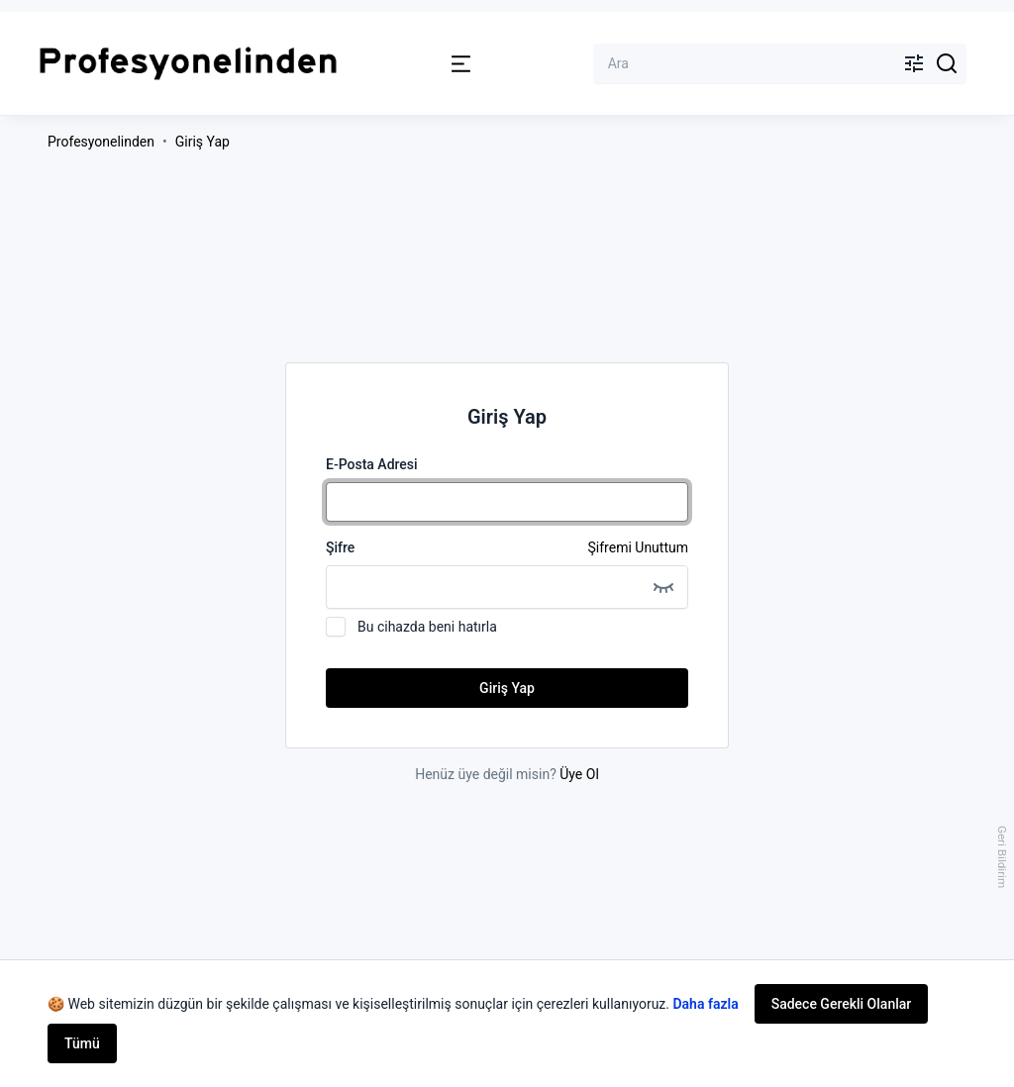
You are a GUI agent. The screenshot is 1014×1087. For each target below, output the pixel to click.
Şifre (507, 547)
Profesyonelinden (101, 141)
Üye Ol (579, 774)
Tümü (82, 1043)
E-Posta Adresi (372, 464)
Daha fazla (705, 1004)
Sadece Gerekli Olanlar (841, 1004)
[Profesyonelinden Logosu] (188, 64)
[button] (461, 63)
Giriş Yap (202, 141)
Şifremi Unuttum (638, 547)
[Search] (947, 63)
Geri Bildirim (1002, 857)
